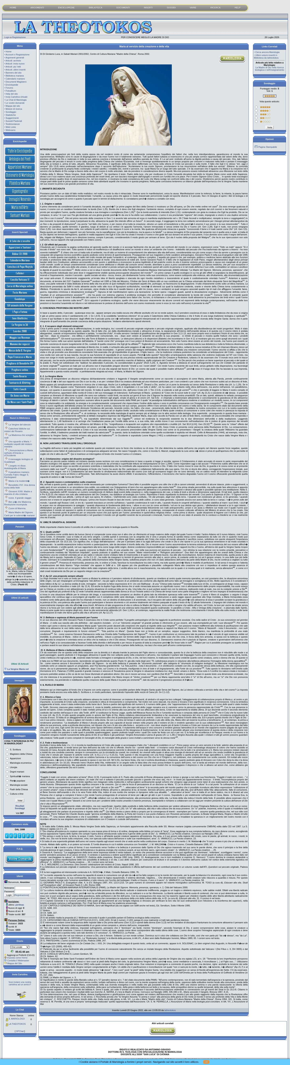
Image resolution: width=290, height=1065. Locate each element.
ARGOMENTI (37, 7)
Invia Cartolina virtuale (17, 97)
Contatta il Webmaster (18, 960)
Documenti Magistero (16, 82)
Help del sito (12, 94)
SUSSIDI (171, 7)
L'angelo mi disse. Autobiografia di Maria (15, 466)
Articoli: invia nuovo (15, 63)
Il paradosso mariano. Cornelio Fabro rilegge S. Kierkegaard (17, 474)
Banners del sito (14, 72)
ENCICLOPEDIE (66, 7)
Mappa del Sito (14, 963)
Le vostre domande (15, 103)
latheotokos (170, 1010)
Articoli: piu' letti (13, 66)
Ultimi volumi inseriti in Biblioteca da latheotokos (266, 56)
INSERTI (148, 7)
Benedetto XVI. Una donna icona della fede (19, 486)
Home (8, 51)
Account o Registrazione (17, 54)
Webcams (11, 130)
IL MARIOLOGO (17, 1018)
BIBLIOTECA (95, 7)
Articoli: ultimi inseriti (15, 69)
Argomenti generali (14, 57)
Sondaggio (11, 112)
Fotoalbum (11, 91)
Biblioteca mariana (15, 75)
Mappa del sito (13, 106)
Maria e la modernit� (19, 481)
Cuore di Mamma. (17, 508)
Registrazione (19, 37)
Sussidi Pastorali (14, 121)
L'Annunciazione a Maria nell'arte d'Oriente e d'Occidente (18, 453)
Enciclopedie (12, 85)
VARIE (193, 7)
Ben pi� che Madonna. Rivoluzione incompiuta (18, 503)
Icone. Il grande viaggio (19, 498)
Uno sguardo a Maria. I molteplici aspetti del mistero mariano (18, 444)
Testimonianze (13, 124)
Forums (9, 88)
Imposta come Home (17, 957)
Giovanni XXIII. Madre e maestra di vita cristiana (18, 492)
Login (7, 37)
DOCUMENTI (123, 7)
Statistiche (11, 115)
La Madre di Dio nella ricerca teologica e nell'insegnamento (269, 68)
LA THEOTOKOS (17, 1024)
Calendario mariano (15, 79)
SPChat (20, 1031)
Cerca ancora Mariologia (267, 52)
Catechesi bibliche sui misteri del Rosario (17, 429)
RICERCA (215, 7)
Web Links (11, 127)
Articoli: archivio (13, 60)
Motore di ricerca (14, 109)
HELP (237, 7)
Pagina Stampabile (267, 147)
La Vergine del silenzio (19, 424)
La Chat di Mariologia (16, 100)
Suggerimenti (12, 118)
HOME (13, 7)
